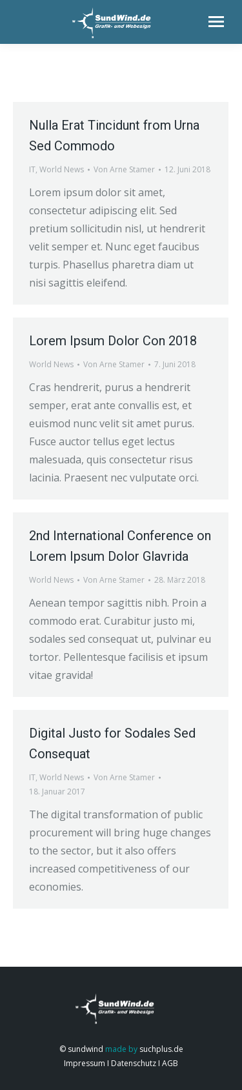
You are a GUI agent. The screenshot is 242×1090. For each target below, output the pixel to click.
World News (61, 169)
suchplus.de (161, 1049)
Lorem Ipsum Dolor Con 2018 (113, 340)
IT (32, 169)
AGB (169, 1063)
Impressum (84, 1063)
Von (124, 169)
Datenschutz (132, 1063)
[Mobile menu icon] (216, 21)
